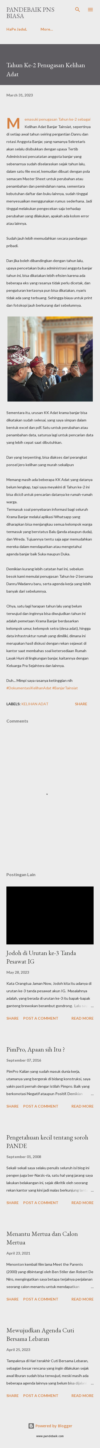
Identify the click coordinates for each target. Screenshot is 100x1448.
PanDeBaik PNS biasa (30, 12)
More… (47, 29)
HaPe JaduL (16, 29)
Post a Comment (40, 1018)
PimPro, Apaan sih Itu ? (35, 1049)
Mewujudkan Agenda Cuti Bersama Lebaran (40, 1334)
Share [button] (81, 704)
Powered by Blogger (50, 1425)
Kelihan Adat (35, 704)
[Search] (77, 9)
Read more (82, 1018)
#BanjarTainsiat (65, 688)
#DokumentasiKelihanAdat (28, 688)
